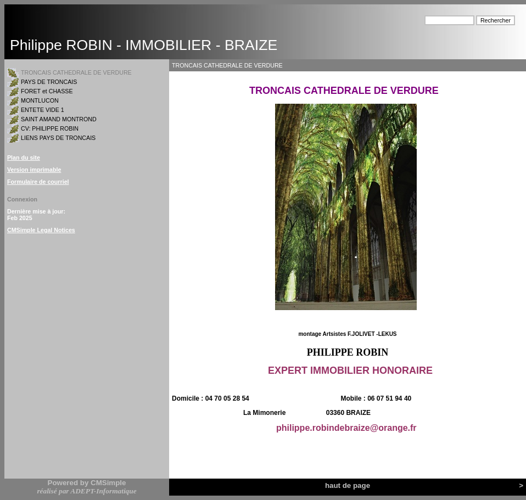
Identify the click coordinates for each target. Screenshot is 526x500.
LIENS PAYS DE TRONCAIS (58, 137)
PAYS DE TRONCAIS (49, 81)
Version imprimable (34, 169)
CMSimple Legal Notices (41, 230)
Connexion (22, 199)
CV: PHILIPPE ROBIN (50, 128)
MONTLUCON (40, 100)
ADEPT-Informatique (103, 491)
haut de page (347, 485)
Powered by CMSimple (87, 483)
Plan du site (23, 157)
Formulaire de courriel (38, 181)
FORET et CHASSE (47, 91)
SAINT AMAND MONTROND (59, 119)
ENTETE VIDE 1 (42, 109)
